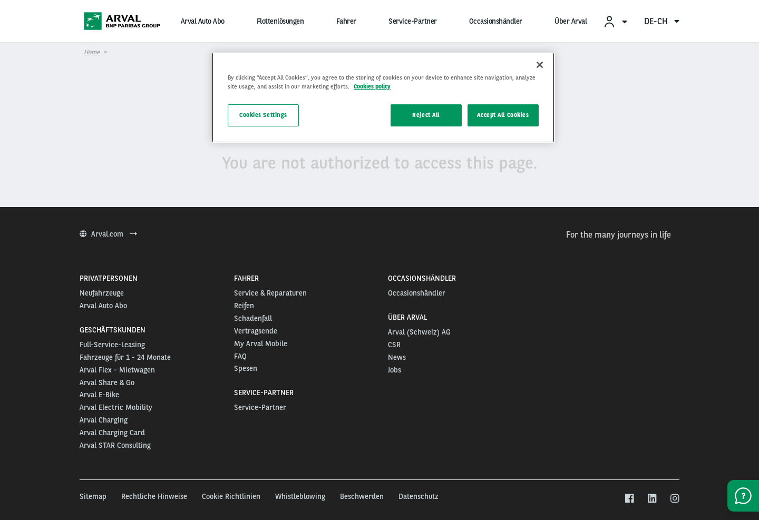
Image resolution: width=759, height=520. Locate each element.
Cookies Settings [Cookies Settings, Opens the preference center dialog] (263, 115)
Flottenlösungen (280, 21)
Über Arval (570, 21)
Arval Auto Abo (203, 21)
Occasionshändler (495, 21)
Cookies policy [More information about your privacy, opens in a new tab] (372, 86)
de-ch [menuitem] (661, 21)
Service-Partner (412, 21)
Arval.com (108, 234)
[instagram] (674, 498)
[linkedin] (652, 498)
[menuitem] (615, 21)
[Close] (539, 64)
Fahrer (346, 21)
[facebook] (629, 498)
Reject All (426, 115)
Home (92, 52)
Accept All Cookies (503, 115)
